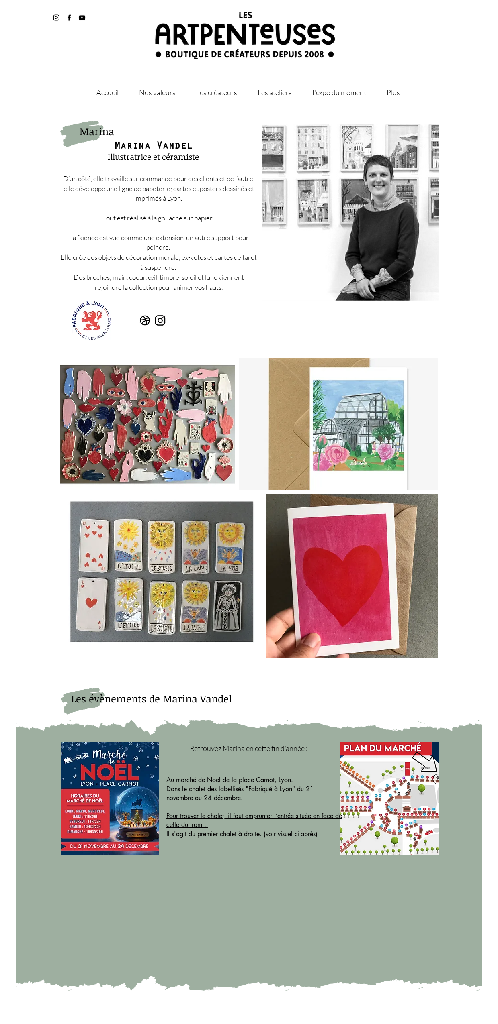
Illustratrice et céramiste (153, 156)
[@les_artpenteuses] (56, 18)
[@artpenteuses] (69, 18)
